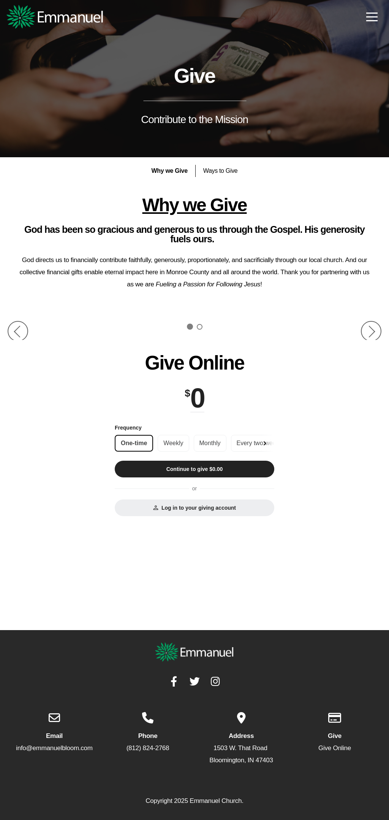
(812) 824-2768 (148, 748)
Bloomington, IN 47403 (241, 760)
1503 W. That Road (241, 748)
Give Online (334, 748)
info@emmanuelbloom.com (54, 748)
